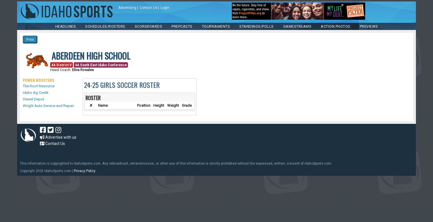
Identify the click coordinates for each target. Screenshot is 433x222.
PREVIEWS (369, 26)
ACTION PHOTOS (335, 26)
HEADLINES (65, 26)
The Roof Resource (38, 86)
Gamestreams (297, 26)
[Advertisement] (200, 139)
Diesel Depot (33, 99)
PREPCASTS (182, 26)
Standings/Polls (256, 26)
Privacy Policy (84, 171)
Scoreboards (148, 26)
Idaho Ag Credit (35, 92)
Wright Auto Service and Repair (48, 106)
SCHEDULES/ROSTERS (105, 26)
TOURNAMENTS (216, 26)
